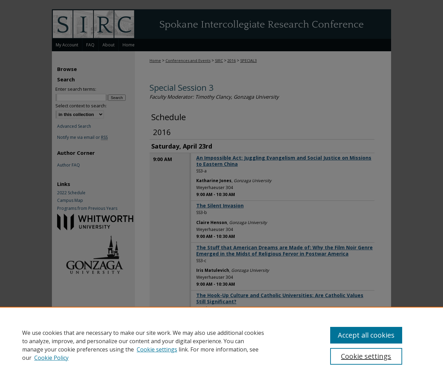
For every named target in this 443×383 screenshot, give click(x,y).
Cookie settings (157, 349)
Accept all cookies (366, 335)
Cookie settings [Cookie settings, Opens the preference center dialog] (366, 356)
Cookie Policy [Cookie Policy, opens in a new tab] (51, 358)
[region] (221, 345)
